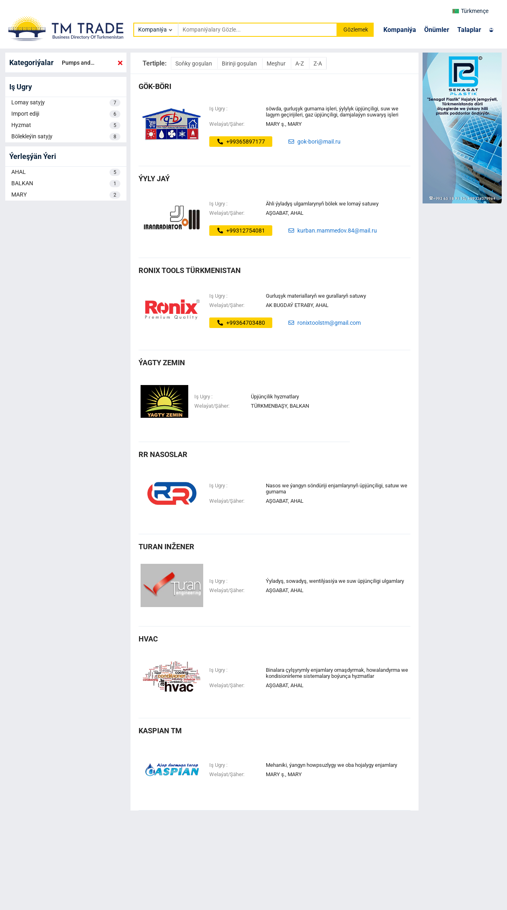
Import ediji (65, 114)
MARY (65, 195)
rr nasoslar (163, 454)
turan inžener (166, 546)
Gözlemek (355, 29)
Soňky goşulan (194, 63)
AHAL (65, 172)
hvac (148, 639)
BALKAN (65, 183)
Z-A (317, 63)
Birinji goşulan (240, 63)
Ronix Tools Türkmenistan (190, 270)
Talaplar (469, 30)
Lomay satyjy (65, 102)
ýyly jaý (154, 178)
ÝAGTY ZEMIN (162, 362)
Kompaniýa (399, 30)
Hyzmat (65, 125)
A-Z (300, 63)
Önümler (436, 30)
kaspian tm (160, 730)
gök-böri (155, 86)
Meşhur (277, 63)
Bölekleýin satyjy (65, 136)
